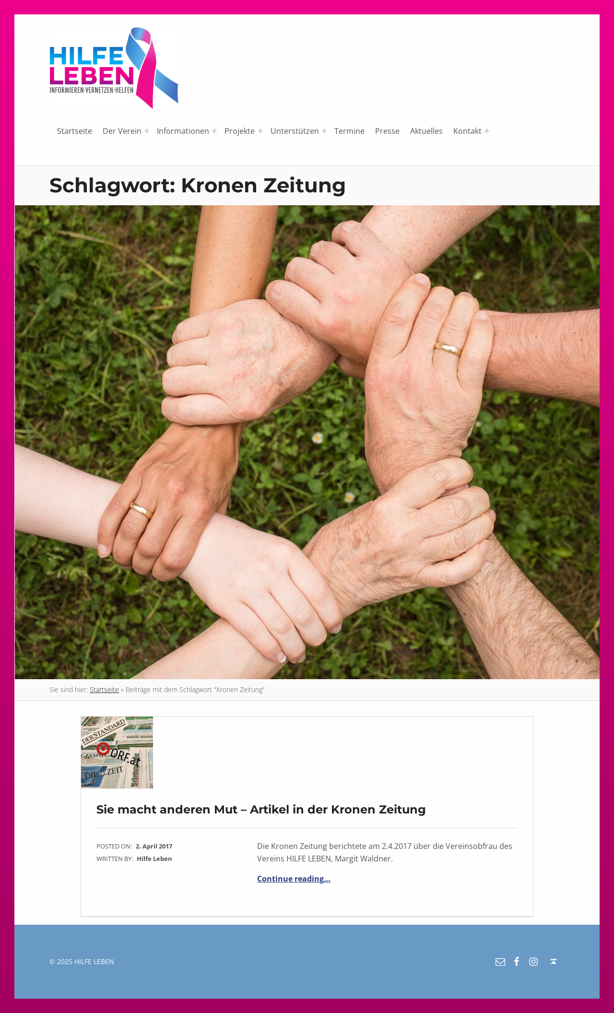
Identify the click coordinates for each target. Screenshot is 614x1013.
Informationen (183, 131)
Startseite (74, 131)
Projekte (239, 131)
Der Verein (122, 131)
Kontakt (467, 131)
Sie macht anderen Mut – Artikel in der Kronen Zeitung (261, 809)
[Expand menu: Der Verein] (146, 131)
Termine (349, 131)
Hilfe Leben (154, 858)
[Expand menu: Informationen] (214, 131)
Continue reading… (294, 878)
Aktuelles (426, 131)
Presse (387, 131)
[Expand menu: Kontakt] (486, 131)
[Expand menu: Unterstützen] (324, 131)
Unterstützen (295, 131)
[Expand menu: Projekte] (260, 131)
